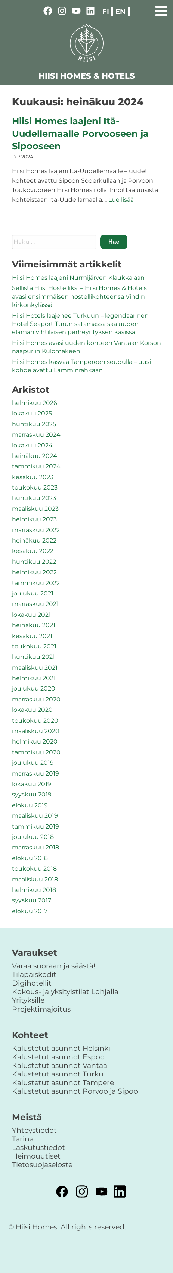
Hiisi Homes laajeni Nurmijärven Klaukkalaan (78, 277)
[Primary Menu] (161, 10)
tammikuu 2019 (35, 826)
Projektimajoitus (41, 1009)
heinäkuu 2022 (34, 540)
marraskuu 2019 (35, 773)
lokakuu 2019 (31, 784)
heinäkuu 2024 (34, 455)
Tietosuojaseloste (42, 1164)
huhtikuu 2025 (34, 424)
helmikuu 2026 (34, 402)
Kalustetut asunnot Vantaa (59, 1065)
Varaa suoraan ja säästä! (53, 965)
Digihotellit (32, 982)
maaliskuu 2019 (35, 815)
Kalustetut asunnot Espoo (58, 1056)
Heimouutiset (36, 1155)
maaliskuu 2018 (35, 879)
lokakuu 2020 (32, 709)
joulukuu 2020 (33, 688)
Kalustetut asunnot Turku (58, 1073)
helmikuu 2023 (34, 519)
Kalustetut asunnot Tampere (63, 1082)
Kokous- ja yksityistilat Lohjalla (65, 991)
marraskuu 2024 (36, 434)
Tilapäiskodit (34, 974)
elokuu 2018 (30, 858)
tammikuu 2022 (36, 583)
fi (105, 11)
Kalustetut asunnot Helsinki (61, 1048)
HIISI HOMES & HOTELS (86, 76)
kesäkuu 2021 (32, 635)
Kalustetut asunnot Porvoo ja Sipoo (75, 1091)
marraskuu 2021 (35, 603)
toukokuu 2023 (35, 487)
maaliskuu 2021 (35, 667)
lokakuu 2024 (32, 445)
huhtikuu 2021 (33, 656)
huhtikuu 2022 (34, 561)
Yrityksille (28, 1000)
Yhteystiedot (34, 1130)
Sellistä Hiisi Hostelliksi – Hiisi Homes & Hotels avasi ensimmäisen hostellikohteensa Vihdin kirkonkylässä (79, 296)
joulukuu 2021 (32, 593)
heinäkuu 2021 (33, 625)
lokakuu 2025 (32, 413)
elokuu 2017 (29, 911)
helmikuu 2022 (34, 572)
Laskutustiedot (38, 1147)
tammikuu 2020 (36, 752)
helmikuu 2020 (35, 741)
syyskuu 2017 (31, 900)
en (120, 11)
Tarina (23, 1138)
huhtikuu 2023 (34, 498)
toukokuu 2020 (35, 720)
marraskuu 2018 (35, 847)
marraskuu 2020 (36, 699)
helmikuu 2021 (34, 678)
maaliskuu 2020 (35, 731)
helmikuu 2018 (34, 889)
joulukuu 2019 (33, 762)
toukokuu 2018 (34, 868)
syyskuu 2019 (32, 794)
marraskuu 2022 (36, 530)
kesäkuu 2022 (32, 550)
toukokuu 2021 (34, 646)
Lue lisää (121, 199)
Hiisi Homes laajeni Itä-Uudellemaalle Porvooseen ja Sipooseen (80, 133)
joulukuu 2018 (33, 836)
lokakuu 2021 (31, 614)
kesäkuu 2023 (32, 477)
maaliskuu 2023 (35, 508)
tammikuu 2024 (36, 466)
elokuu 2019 (30, 805)
